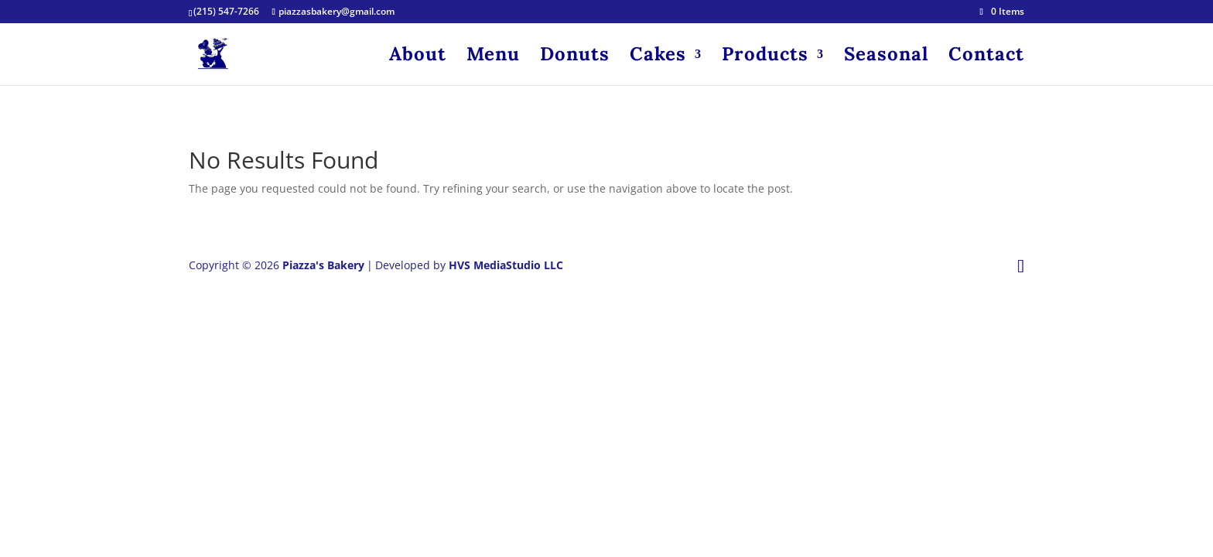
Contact (986, 57)
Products (765, 57)
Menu (493, 57)
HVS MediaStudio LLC (506, 265)
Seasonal (886, 57)
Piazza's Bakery (323, 265)
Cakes (658, 57)
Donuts (575, 57)
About (417, 57)
